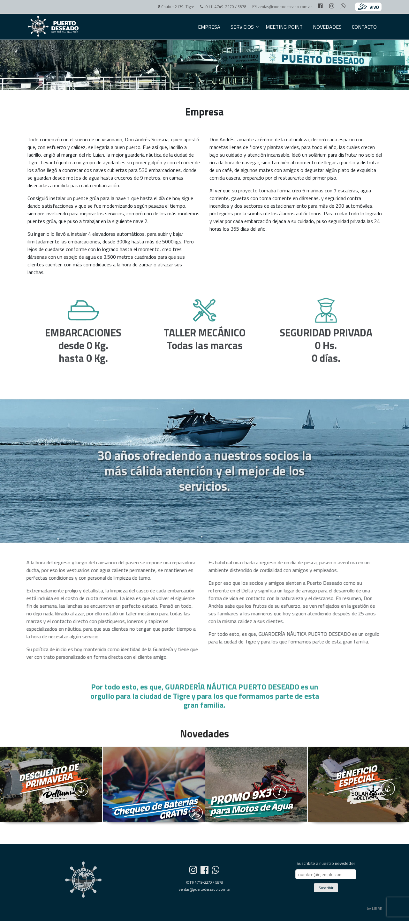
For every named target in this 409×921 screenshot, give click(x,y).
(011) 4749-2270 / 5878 (222, 7)
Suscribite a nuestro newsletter (326, 863)
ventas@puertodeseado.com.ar (281, 7)
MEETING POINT (284, 27)
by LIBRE (374, 908)
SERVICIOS (242, 27)
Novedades (204, 738)
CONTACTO (364, 27)
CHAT (381, 481)
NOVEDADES (327, 27)
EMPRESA (209, 27)
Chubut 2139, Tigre (174, 7)
